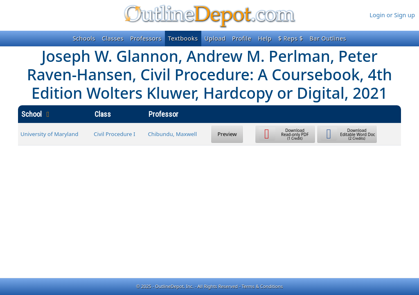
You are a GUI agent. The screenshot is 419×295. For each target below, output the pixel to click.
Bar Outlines (327, 38)
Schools (84, 38)
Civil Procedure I (114, 134)
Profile (241, 38)
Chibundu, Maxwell (172, 134)
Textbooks (183, 38)
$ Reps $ (290, 38)
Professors (145, 38)
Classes (113, 38)
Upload (215, 38)
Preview (227, 134)
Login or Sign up (392, 15)
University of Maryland (49, 134)
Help (264, 38)
